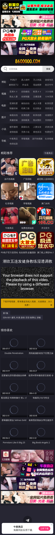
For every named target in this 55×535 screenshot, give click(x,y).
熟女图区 (37, 120)
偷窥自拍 (14, 115)
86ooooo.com (27, 61)
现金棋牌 (37, 84)
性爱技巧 (49, 131)
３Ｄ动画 (49, 91)
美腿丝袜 (14, 120)
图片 (3, 117)
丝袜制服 (25, 96)
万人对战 (37, 79)
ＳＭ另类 (49, 96)
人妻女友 (37, 126)
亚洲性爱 (14, 103)
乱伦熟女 (37, 108)
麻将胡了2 (13, 84)
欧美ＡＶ (37, 91)
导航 (3, 140)
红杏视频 (49, 138)
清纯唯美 (25, 120)
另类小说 (25, 131)
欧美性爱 (49, 103)
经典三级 (25, 108)
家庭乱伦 (25, 126)
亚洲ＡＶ (14, 91)
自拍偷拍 (25, 91)
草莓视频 (25, 138)
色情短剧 (14, 143)
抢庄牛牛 (49, 84)
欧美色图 (37, 115)
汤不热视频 (37, 138)
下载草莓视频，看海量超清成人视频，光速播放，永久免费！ (28, 303)
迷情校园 (14, 131)
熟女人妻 (14, 96)
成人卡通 (37, 103)
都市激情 (14, 126)
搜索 (48, 68)
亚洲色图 (25, 115)
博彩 (3, 81)
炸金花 (25, 84)
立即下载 (44, 528)
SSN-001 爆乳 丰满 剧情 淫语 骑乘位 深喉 (22, 317)
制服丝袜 (14, 108)
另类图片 (49, 120)
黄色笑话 (37, 131)
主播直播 (37, 96)
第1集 (5, 313)
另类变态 (49, 108)
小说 (3, 129)
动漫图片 (49, 115)
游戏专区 (49, 79)
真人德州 (25, 79)
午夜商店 (14, 138)
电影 (3, 105)
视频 (3, 93)
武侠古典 (49, 126)
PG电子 (13, 79)
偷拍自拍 (25, 103)
